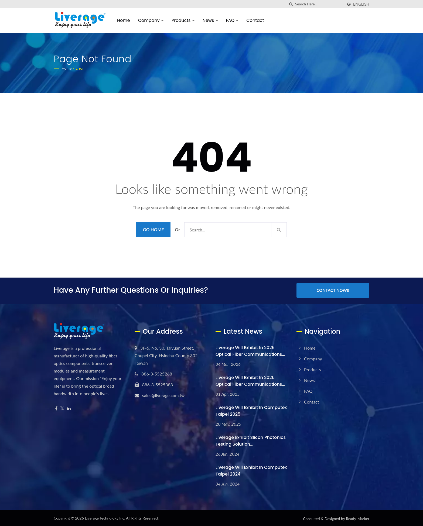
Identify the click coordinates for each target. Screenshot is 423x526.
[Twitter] (62, 408)
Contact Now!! (332, 290)
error (80, 68)
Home (123, 20)
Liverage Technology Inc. (105, 517)
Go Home (153, 229)
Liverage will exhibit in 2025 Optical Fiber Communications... (250, 380)
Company (150, 20)
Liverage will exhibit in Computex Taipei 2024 (251, 469)
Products (183, 20)
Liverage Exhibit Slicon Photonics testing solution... (251, 439)
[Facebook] (56, 408)
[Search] (319, 4)
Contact (255, 20)
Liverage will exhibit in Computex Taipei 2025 (251, 410)
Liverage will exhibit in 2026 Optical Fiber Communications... (250, 350)
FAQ (232, 20)
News (210, 20)
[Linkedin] (69, 408)
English (361, 4)
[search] (291, 4)
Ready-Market (357, 517)
